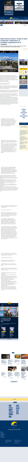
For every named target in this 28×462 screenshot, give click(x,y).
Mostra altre (14, 381)
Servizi (1, 431)
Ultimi (2, 304)
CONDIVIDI (24, 25)
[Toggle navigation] (3, 18)
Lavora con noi (2, 436)
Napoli (14, 304)
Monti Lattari (8, 20)
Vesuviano (12, 20)
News (6, 304)
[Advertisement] (14, 32)
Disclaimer (2, 433)
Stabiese (3, 20)
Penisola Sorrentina (18, 20)
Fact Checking (2, 437)
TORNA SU (14, 399)
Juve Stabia (9, 304)
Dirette (18, 304)
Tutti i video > (9, 339)
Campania (24, 20)
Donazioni (2, 435)
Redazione (2, 432)
